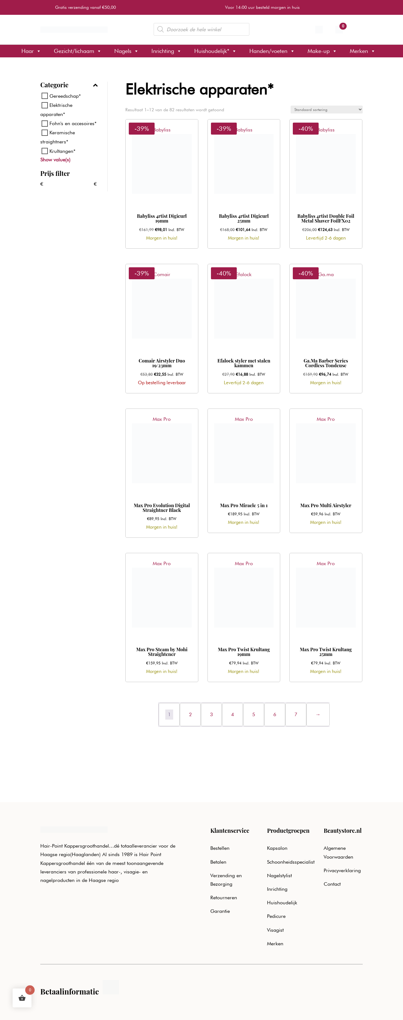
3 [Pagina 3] (211, 714)
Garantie (220, 911)
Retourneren (223, 898)
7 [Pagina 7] (295, 714)
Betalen (218, 862)
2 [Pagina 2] (190, 714)
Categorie (69, 85)
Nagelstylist (279, 875)
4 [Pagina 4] (232, 714)
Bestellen (220, 848)
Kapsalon (277, 848)
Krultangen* (62, 151)
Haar (31, 51)
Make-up (322, 51)
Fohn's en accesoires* (73, 123)
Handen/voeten (272, 51)
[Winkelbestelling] (327, 109)
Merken (363, 51)
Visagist (275, 930)
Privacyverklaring (342, 870)
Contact (332, 884)
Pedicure (276, 916)
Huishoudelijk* (215, 51)
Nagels (126, 51)
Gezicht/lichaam (78, 51)
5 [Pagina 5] (253, 714)
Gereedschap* (65, 96)
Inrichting (166, 51)
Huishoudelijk (282, 903)
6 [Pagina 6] (274, 714)
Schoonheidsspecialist (291, 862)
